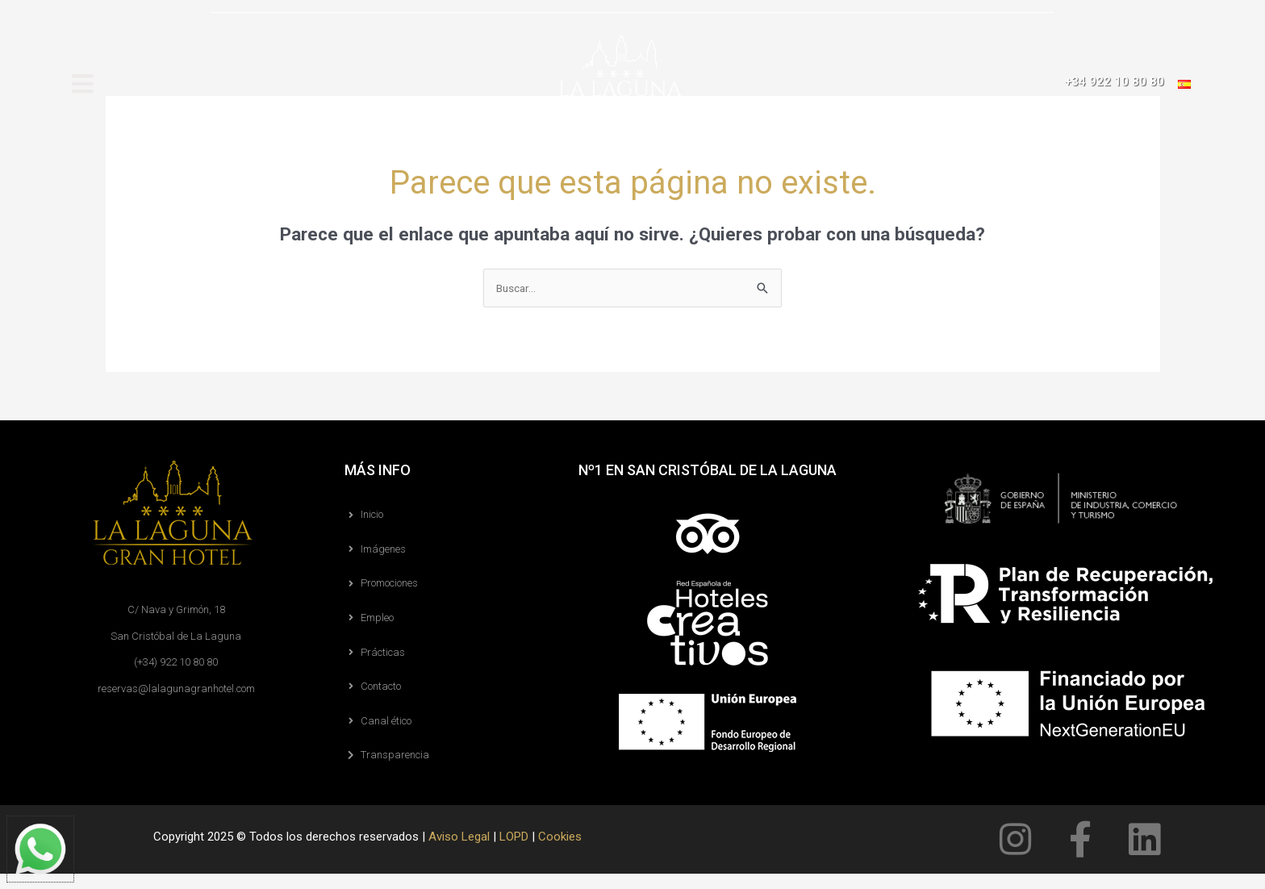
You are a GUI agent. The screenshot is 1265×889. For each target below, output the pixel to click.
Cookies (560, 852)
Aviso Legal (459, 852)
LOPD (513, 852)
